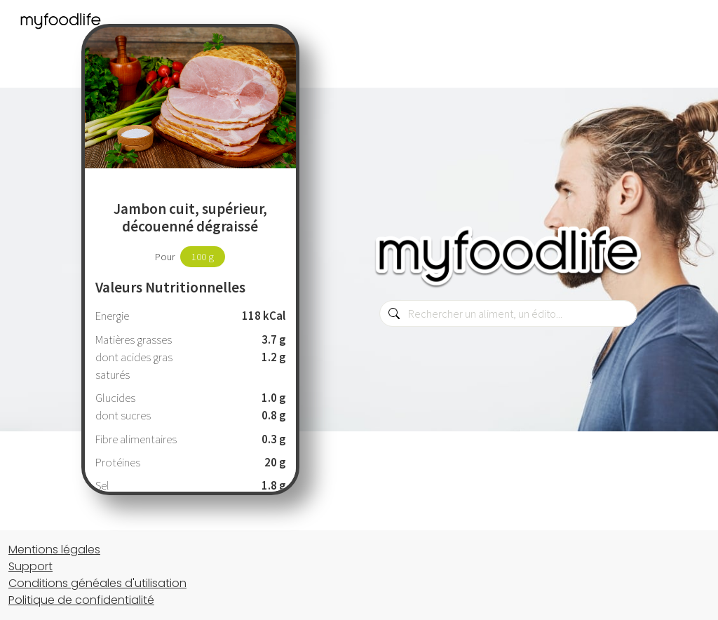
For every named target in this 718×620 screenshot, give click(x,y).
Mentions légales (54, 549)
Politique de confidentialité (81, 600)
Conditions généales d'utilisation (97, 583)
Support (30, 566)
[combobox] (508, 313)
